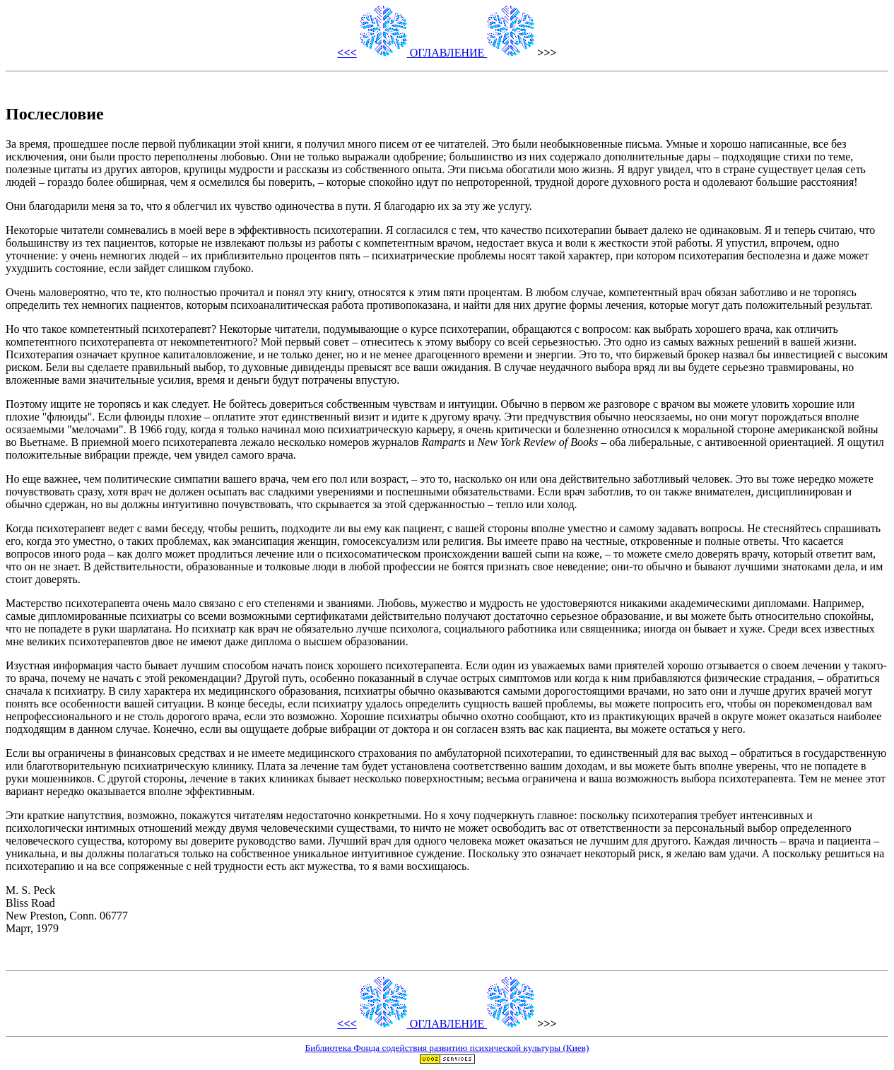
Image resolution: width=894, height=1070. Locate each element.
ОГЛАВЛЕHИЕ (447, 53)
